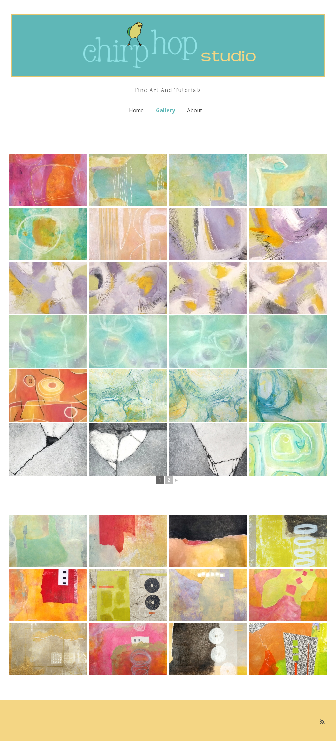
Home (136, 110)
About (194, 110)
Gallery (165, 110)
